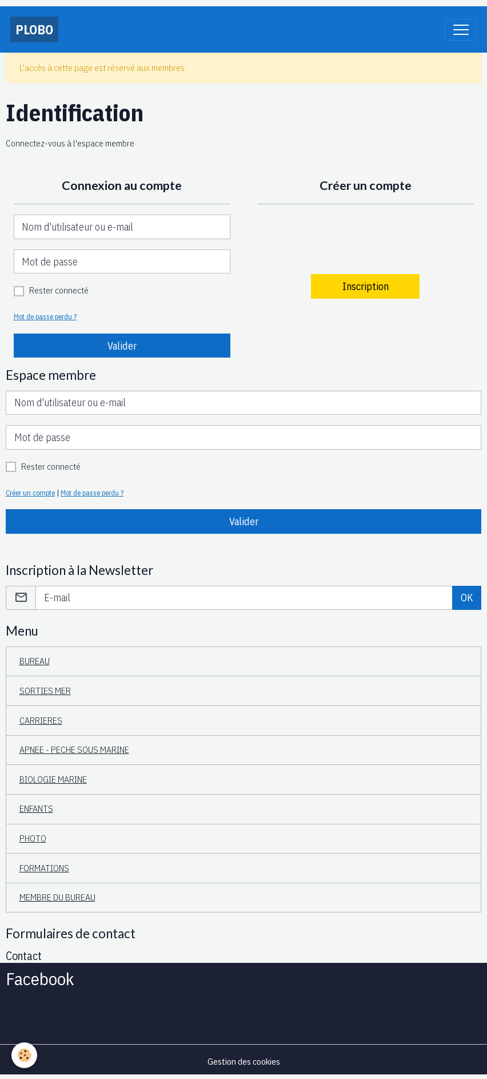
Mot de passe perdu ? (45, 316)
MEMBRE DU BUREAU (57, 897)
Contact (24, 956)
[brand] (34, 29)
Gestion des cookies (243, 1061)
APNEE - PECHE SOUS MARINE (74, 749)
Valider (122, 345)
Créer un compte (30, 492)
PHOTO (32, 838)
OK (467, 597)
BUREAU (34, 661)
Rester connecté (59, 290)
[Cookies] (24, 1055)
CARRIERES (40, 720)
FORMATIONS (44, 868)
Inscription (365, 286)
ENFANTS (36, 808)
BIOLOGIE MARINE (53, 779)
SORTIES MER (45, 690)
